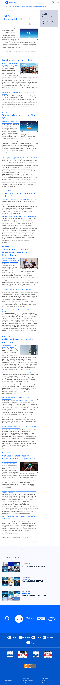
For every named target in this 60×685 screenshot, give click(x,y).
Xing (32, 643)
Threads (38, 637)
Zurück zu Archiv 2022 (7, 11)
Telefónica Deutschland (14, 6)
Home (6, 678)
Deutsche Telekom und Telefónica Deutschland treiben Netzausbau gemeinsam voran (10, 260)
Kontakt (44, 683)
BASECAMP (45, 678)
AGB (43, 680)
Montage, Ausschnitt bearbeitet (27, 473)
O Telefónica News (24, 6)
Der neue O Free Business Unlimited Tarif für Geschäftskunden (19, 216)
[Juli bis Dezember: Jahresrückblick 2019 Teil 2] (29, 567)
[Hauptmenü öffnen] (2, 2)
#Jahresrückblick (13, 549)
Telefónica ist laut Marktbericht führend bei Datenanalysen (17, 289)
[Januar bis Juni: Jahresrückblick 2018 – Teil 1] (29, 596)
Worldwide (25, 683)
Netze (6, 683)
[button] (30, 24)
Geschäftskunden (27, 680)
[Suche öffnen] (53, 2)
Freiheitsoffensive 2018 (21, 400)
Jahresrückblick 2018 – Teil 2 (41, 6)
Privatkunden (26, 678)
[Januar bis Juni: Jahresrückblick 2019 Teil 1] (29, 581)
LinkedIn (14, 637)
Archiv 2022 (31, 6)
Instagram (26, 637)
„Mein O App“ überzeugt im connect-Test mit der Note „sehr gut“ (19, 199)
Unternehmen (8, 680)
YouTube (50, 637)
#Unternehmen (21, 549)
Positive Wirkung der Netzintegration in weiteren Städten (17, 373)
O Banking (7, 494)
